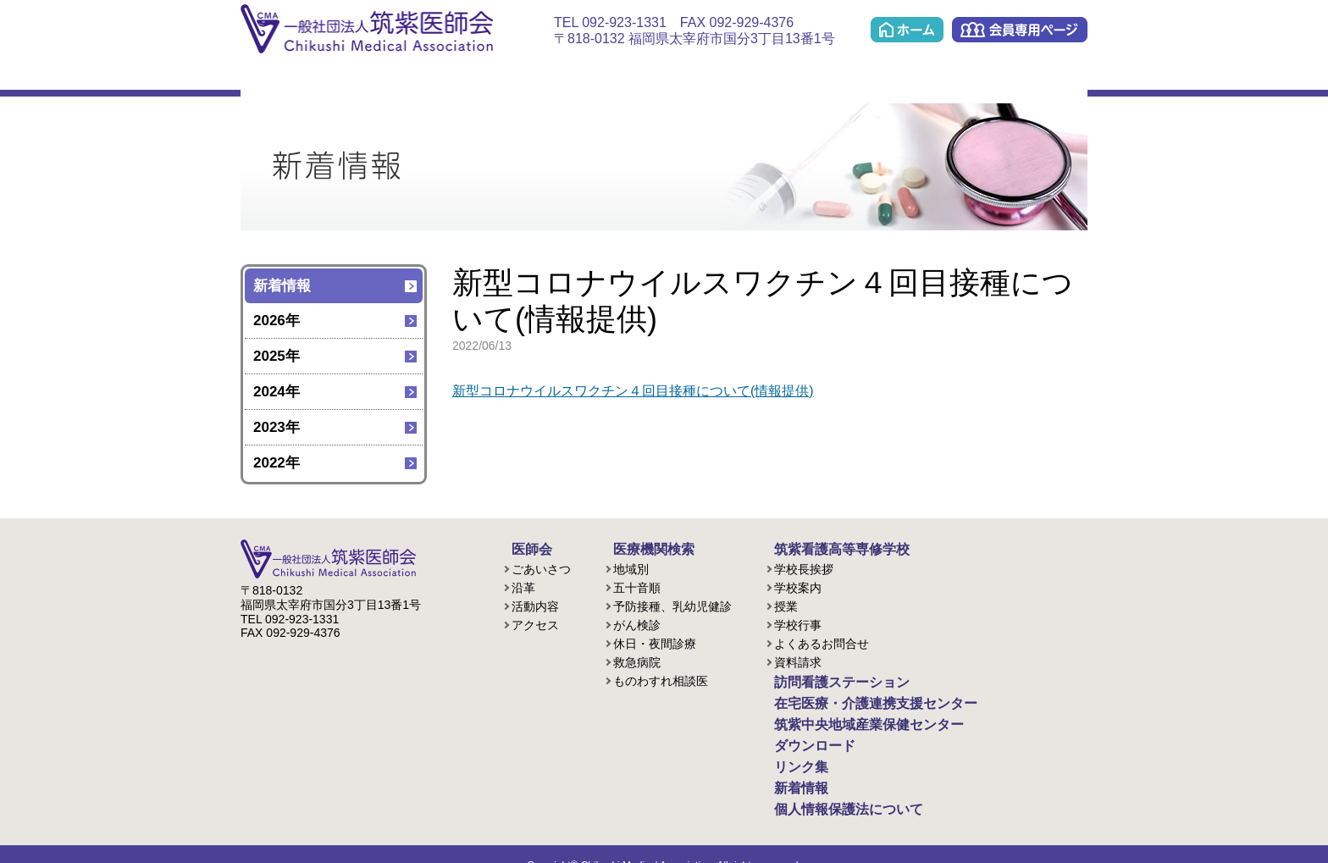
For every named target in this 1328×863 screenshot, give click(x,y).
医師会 (278, 77)
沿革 (523, 585)
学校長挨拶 (803, 566)
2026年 (276, 321)
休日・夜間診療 (654, 641)
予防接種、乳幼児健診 (672, 604)
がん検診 (637, 622)
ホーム (907, 29)
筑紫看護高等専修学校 (825, 548)
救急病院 (637, 660)
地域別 (631, 566)
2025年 (276, 356)
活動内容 (535, 604)
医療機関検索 (365, 77)
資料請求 (798, 660)
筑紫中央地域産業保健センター (856, 77)
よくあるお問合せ (821, 641)
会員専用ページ (1019, 29)
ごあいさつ (541, 566)
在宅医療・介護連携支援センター (651, 77)
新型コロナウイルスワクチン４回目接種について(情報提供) (644, 391)
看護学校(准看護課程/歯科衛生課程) (453, 77)
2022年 (276, 463)
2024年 (276, 392)
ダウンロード (962, 77)
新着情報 (282, 286)
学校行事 (798, 622)
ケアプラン (753, 77)
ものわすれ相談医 (660, 678)
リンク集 (1048, 77)
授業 (786, 604)
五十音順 (637, 585)
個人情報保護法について (831, 790)
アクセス (535, 622)
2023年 (276, 427)
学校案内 (798, 585)
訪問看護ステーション (541, 77)
